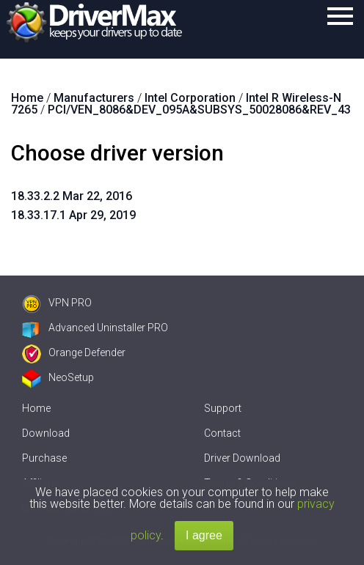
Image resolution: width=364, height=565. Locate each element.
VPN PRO (57, 303)
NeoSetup (58, 377)
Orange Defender (73, 352)
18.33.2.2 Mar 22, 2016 (71, 196)
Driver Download (242, 458)
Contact (222, 433)
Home (36, 408)
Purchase (44, 458)
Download (46, 433)
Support (222, 408)
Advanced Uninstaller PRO (95, 327)
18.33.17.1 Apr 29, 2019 (73, 215)
